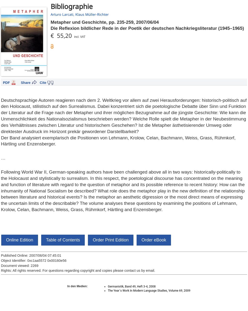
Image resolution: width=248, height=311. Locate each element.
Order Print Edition (111, 240)
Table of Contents (63, 240)
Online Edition (19, 240)
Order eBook (153, 240)
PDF (6, 83)
